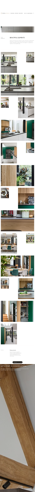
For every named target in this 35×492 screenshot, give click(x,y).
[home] (5, 13)
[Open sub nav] (33, 13)
